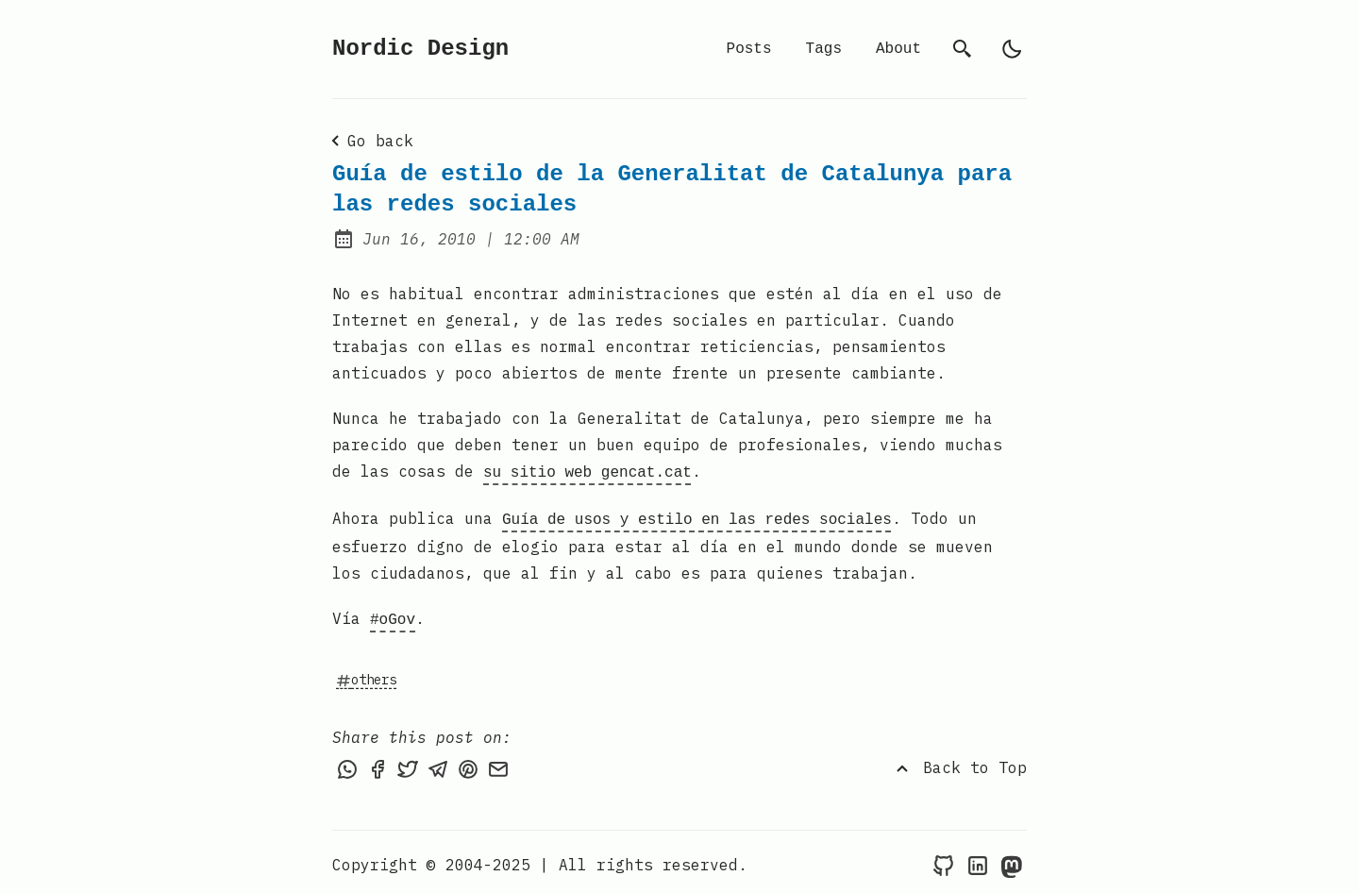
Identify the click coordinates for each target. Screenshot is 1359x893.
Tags (824, 49)
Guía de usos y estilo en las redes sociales (697, 516)
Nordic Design (420, 48)
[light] (1012, 49)
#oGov (392, 614)
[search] (963, 49)
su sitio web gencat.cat (587, 471)
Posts (749, 49)
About (898, 49)
